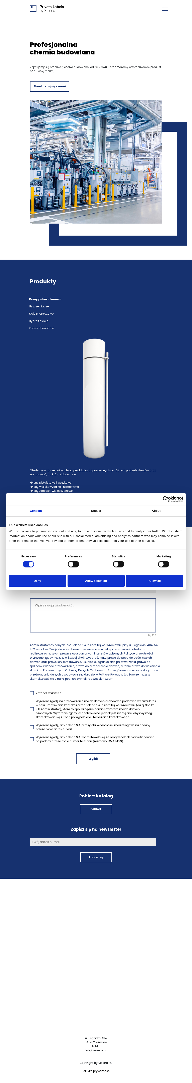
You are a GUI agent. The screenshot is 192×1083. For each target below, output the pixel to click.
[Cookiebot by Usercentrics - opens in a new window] (165, 499)
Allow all (155, 580)
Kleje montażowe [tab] (41, 313)
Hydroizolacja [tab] (39, 320)
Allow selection (96, 580)
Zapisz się (96, 855)
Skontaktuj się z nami (49, 86)
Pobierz (96, 807)
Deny (37, 580)
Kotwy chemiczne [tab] (42, 327)
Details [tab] (96, 510)
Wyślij (93, 757)
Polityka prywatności (96, 1068)
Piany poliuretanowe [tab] (45, 299)
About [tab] (156, 510)
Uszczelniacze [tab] (39, 306)
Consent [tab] (36, 510)
